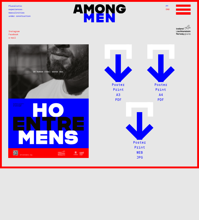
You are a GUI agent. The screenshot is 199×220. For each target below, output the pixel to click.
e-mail (12, 37)
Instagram (14, 31)
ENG (167, 9)
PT (167, 6)
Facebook (13, 34)
